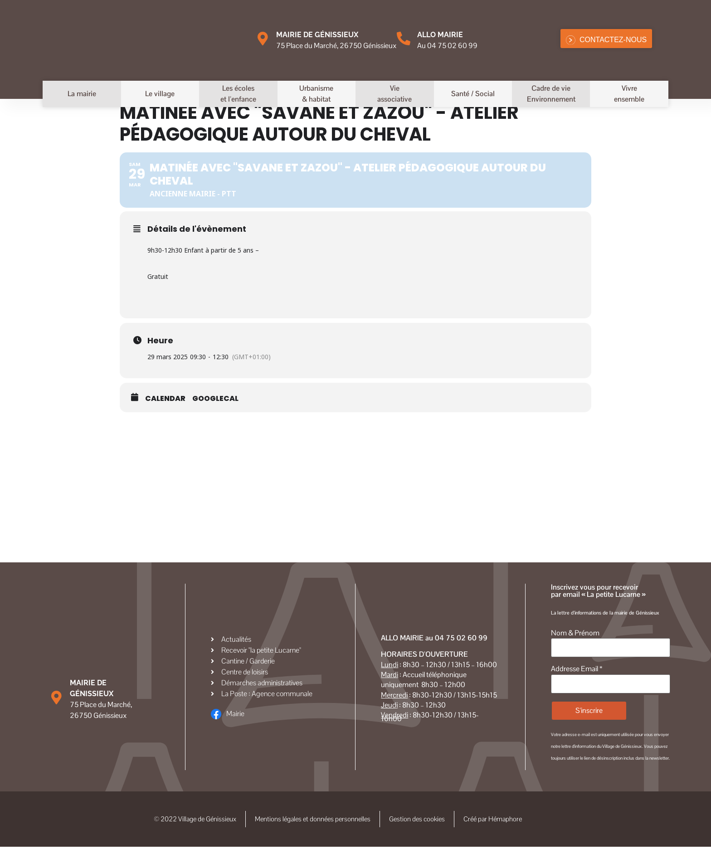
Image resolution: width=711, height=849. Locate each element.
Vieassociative (394, 93)
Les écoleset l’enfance (238, 93)
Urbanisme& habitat (316, 93)
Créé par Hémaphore (517, 820)
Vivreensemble (629, 93)
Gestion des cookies (421, 820)
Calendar (165, 398)
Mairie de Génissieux (317, 34)
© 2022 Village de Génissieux (189, 820)
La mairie (82, 93)
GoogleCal (215, 398)
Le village (160, 93)
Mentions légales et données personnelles (312, 820)
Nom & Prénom (575, 633)
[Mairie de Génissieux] (262, 38)
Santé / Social (473, 93)
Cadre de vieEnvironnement (551, 93)
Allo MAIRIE (440, 34)
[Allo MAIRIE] (403, 38)
